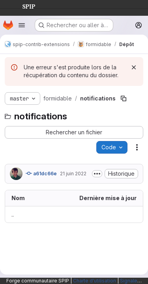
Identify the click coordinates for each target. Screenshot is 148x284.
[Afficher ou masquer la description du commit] (97, 173)
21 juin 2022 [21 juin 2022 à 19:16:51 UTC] (73, 173)
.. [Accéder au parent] (12, 214)
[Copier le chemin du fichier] (123, 98)
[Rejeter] (134, 67)
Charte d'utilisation (94, 281)
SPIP (22, 5)
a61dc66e (41, 173)
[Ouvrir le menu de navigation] (21, 25)
